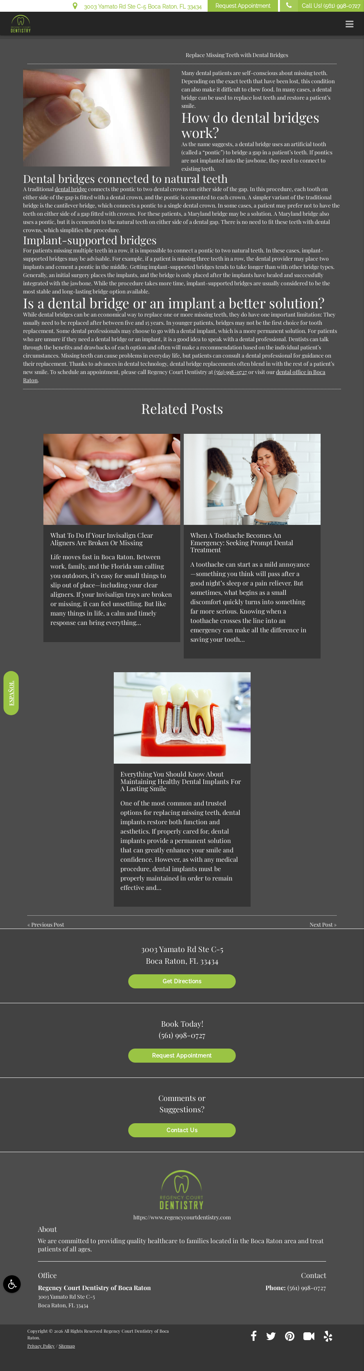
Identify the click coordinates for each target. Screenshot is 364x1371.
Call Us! (320, 6)
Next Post (321, 924)
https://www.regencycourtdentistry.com (182, 1217)
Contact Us (182, 1130)
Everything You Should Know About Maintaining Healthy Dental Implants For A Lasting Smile (180, 781)
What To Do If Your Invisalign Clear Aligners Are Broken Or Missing (101, 538)
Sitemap (67, 1346)
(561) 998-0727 (230, 372)
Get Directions (182, 981)
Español (11, 693)
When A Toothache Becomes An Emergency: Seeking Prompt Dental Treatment (241, 542)
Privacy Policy (41, 1346)
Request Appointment (242, 6)
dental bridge (71, 189)
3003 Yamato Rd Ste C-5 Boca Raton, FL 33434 (137, 5)
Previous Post (47, 924)
